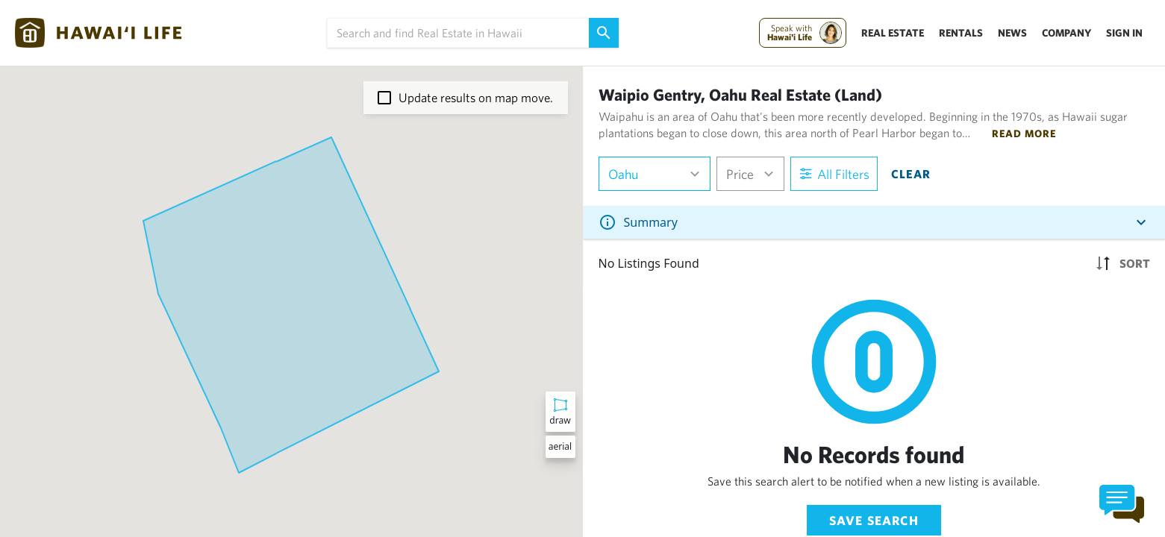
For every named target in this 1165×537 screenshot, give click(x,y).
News (1012, 33)
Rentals (961, 33)
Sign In (1124, 33)
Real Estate (892, 33)
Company (1066, 33)
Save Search (874, 520)
